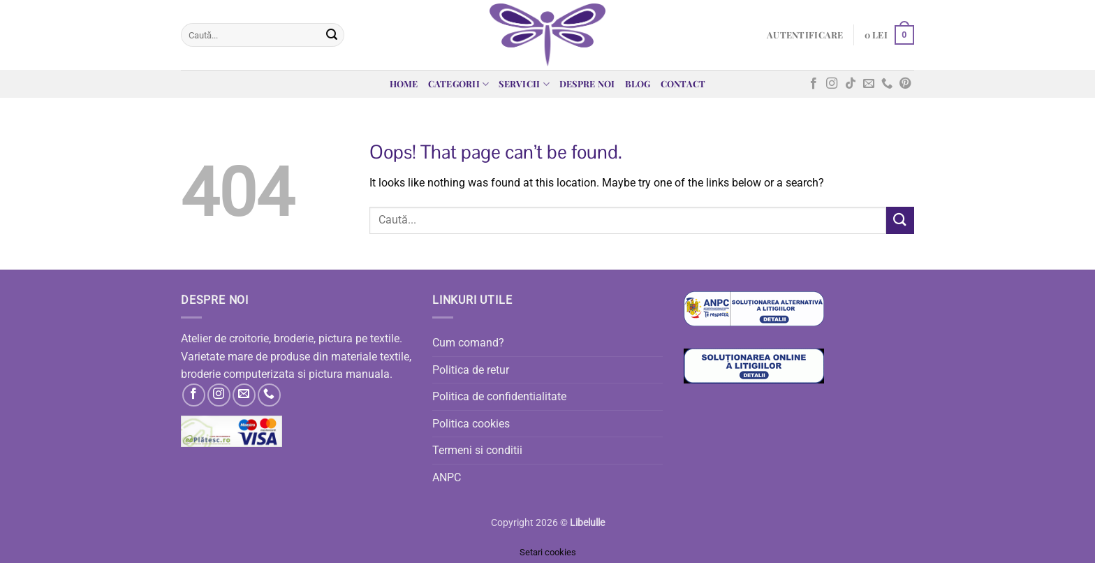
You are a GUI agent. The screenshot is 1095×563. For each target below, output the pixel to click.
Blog (638, 83)
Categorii (459, 84)
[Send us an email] (868, 84)
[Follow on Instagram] (831, 84)
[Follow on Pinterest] (905, 84)
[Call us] (886, 84)
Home (404, 83)
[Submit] (332, 35)
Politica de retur (470, 369)
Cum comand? (468, 342)
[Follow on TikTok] (850, 84)
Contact (683, 83)
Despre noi (587, 83)
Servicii (524, 84)
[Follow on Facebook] (813, 84)
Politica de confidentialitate (499, 396)
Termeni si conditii (477, 450)
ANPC (446, 477)
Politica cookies (471, 423)
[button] (805, 34)
